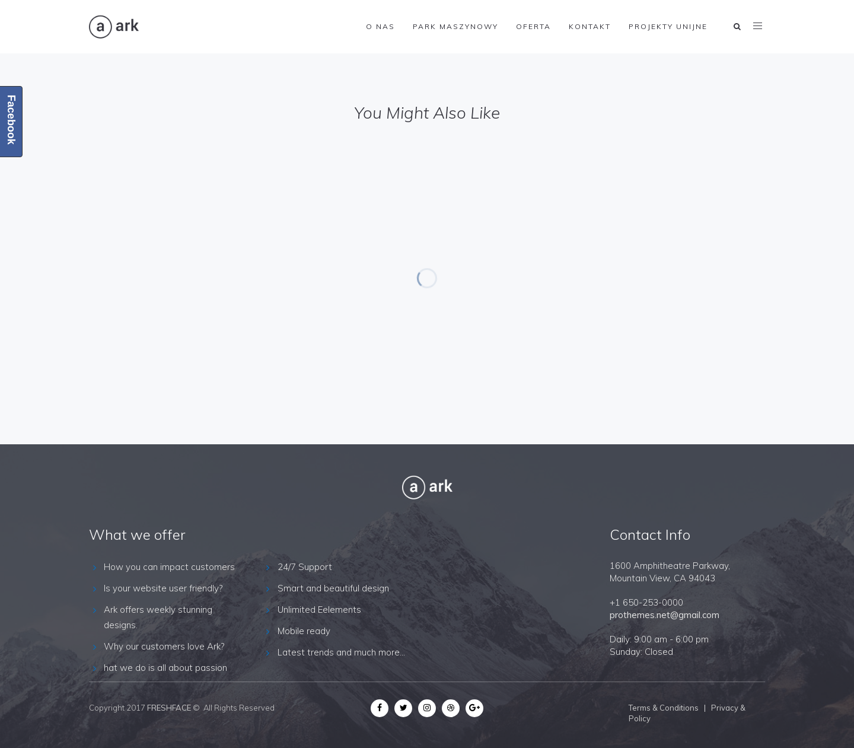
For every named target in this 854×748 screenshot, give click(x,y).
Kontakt (590, 26)
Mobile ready (304, 630)
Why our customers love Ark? (164, 646)
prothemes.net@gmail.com (664, 614)
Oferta (533, 26)
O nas (380, 26)
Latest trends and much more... (341, 652)
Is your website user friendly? (163, 588)
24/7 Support (305, 566)
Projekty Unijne (668, 26)
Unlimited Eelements (319, 609)
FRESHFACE (169, 707)
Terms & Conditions (664, 707)
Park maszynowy (455, 26)
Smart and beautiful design (333, 588)
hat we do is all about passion (165, 667)
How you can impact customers (169, 566)
